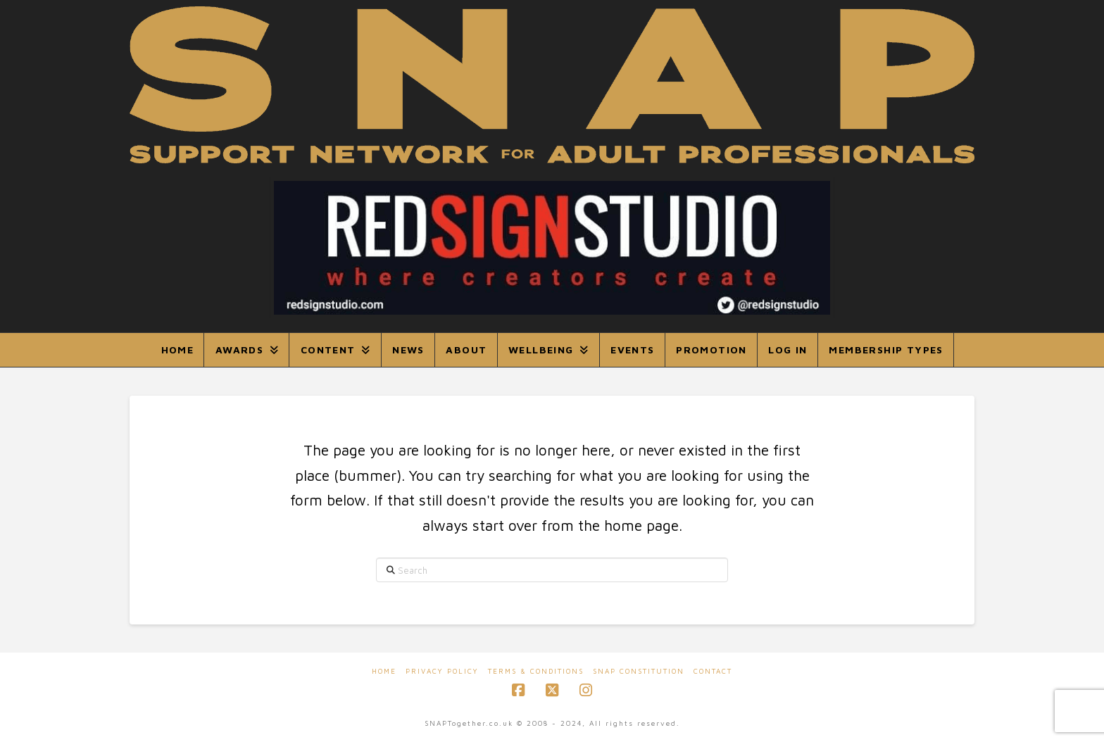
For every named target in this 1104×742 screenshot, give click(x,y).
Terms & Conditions (536, 671)
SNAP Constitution (638, 671)
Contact (713, 671)
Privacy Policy (442, 671)
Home (384, 671)
